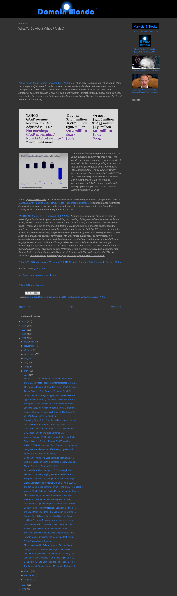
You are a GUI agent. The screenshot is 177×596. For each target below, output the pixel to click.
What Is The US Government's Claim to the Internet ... (49, 378)
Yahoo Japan (92, 297)
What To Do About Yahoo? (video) (40, 416)
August (27, 358)
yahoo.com (39, 268)
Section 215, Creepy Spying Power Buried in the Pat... (49, 474)
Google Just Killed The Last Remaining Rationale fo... (49, 458)
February (28, 575)
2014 (24, 585)
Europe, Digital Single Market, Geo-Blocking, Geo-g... (49, 516)
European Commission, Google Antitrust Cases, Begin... (50, 478)
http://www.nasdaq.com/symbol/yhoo (37, 275)
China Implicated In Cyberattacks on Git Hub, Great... (49, 545)
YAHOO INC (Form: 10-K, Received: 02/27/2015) (43, 216)
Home (70, 307)
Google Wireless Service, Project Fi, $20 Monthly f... (48, 441)
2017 (24, 330)
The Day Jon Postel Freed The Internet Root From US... (50, 383)
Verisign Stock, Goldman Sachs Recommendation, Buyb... (51, 491)
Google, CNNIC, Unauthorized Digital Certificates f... (48, 549)
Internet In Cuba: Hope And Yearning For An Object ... (49, 499)
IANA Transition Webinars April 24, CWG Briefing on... (49, 428)
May (26, 371)
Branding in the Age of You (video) (40, 453)
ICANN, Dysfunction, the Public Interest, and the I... (48, 528)
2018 (24, 325)
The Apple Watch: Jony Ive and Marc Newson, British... (50, 403)
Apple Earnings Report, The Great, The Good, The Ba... (50, 399)
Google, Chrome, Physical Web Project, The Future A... (50, 412)
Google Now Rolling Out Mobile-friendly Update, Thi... (49, 449)
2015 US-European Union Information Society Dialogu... (50, 462)
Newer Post (24, 307)
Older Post (116, 307)
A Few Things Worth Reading (37, 541)
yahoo (83, 297)
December (29, 341)
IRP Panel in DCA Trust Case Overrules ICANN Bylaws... (51, 387)
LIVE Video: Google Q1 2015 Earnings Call (44, 433)
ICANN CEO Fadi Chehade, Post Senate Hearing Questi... (51, 445)
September (29, 354)
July (26, 362)
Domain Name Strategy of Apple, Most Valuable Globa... (50, 395)
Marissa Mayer (51, 297)
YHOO (102, 297)
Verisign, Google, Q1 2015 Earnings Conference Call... (49, 437)
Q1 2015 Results (66, 297)
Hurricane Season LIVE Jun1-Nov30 (145, 71)
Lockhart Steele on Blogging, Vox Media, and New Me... (50, 520)
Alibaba (29, 297)
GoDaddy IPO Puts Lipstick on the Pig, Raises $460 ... (49, 562)
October (28, 350)
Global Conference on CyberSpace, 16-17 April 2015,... (50, 483)
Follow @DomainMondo (30, 285)
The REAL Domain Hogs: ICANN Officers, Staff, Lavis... (50, 532)
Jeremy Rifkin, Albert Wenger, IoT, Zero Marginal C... (49, 470)
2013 (24, 589)
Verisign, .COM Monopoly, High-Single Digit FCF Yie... (49, 557)
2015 (24, 338)
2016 (24, 334)
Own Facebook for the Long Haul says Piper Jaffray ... (49, 424)
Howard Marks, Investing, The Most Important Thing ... (49, 537)
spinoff (77, 297)
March (27, 571)
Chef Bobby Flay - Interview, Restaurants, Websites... (49, 495)
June (26, 367)
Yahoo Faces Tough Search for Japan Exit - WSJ (43, 83)
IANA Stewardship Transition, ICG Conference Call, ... (49, 524)
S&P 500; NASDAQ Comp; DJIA (145, 31)
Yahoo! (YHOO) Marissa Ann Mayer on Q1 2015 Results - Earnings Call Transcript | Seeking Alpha (69, 262)
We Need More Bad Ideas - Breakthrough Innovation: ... (50, 512)
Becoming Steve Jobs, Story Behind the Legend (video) (50, 420)
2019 (24, 321)
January (28, 579)
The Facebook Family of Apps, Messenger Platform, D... (50, 566)
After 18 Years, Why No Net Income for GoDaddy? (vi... (50, 553)
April (26, 375)
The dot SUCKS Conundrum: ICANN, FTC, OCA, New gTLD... (53, 487)
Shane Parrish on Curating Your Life (41, 466)
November (29, 346)
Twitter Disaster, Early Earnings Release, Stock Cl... (48, 391)
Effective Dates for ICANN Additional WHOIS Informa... (50, 408)
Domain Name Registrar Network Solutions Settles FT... (50, 508)
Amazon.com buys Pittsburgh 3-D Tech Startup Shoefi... (50, 503)
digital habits (39, 297)
